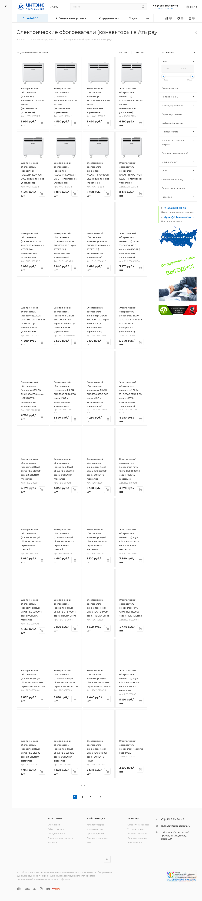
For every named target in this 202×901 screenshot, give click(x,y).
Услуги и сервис (95, 829)
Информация (96, 818)
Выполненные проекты (60, 838)
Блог (89, 842)
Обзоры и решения (97, 838)
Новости (52, 842)
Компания (55, 818)
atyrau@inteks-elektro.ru (179, 217)
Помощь (133, 818)
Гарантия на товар (137, 838)
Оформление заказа (138, 824)
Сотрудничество (56, 833)
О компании (54, 824)
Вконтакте (107, 859)
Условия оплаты (136, 829)
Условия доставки (137, 833)
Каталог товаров (95, 824)
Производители (95, 833)
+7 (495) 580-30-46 (165, 5)
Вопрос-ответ (134, 842)
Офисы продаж (56, 829)
